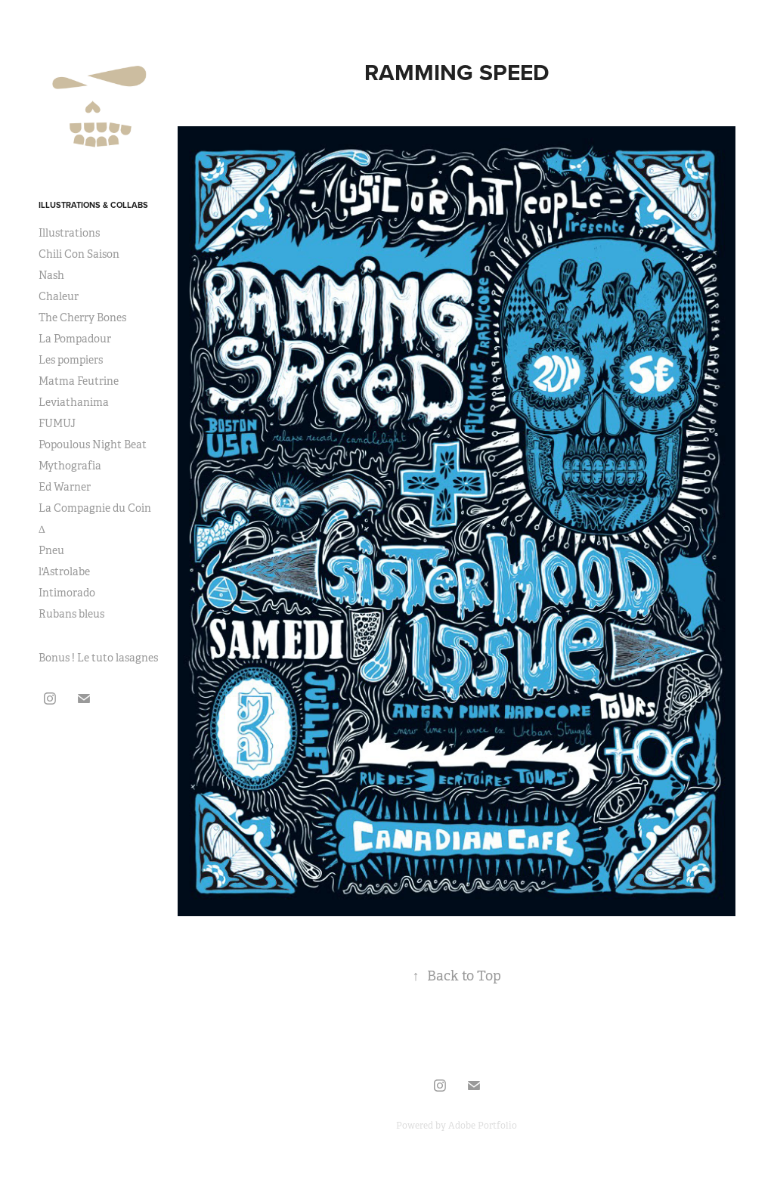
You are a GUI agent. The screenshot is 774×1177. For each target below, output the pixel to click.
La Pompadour (75, 338)
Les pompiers (71, 360)
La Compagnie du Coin (95, 508)
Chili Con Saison (79, 254)
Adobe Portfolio (482, 1126)
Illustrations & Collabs (93, 205)
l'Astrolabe (64, 571)
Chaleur (59, 296)
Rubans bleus (71, 614)
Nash (51, 275)
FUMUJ (57, 423)
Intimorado (67, 592)
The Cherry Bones (82, 317)
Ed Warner (65, 487)
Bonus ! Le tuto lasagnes (98, 657)
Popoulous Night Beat (93, 444)
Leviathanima (74, 402)
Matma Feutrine (79, 381)
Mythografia (70, 465)
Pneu (51, 550)
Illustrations (69, 233)
